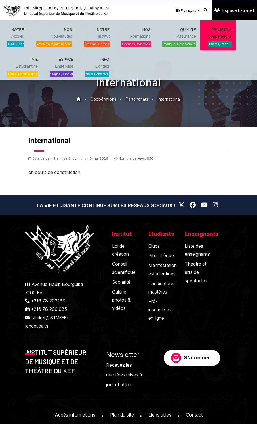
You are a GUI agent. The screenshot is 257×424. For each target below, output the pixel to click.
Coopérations (102, 99)
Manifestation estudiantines (162, 269)
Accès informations (75, 415)
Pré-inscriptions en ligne (160, 309)
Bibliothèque (161, 255)
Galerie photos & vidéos (121, 300)
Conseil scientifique (124, 268)
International (170, 99)
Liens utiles (160, 415)
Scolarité (121, 282)
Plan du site (122, 415)
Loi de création (120, 250)
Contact (194, 415)
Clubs (154, 246)
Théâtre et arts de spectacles (196, 272)
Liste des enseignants (197, 250)
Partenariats (137, 99)
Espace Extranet (234, 10)
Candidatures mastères (162, 288)
